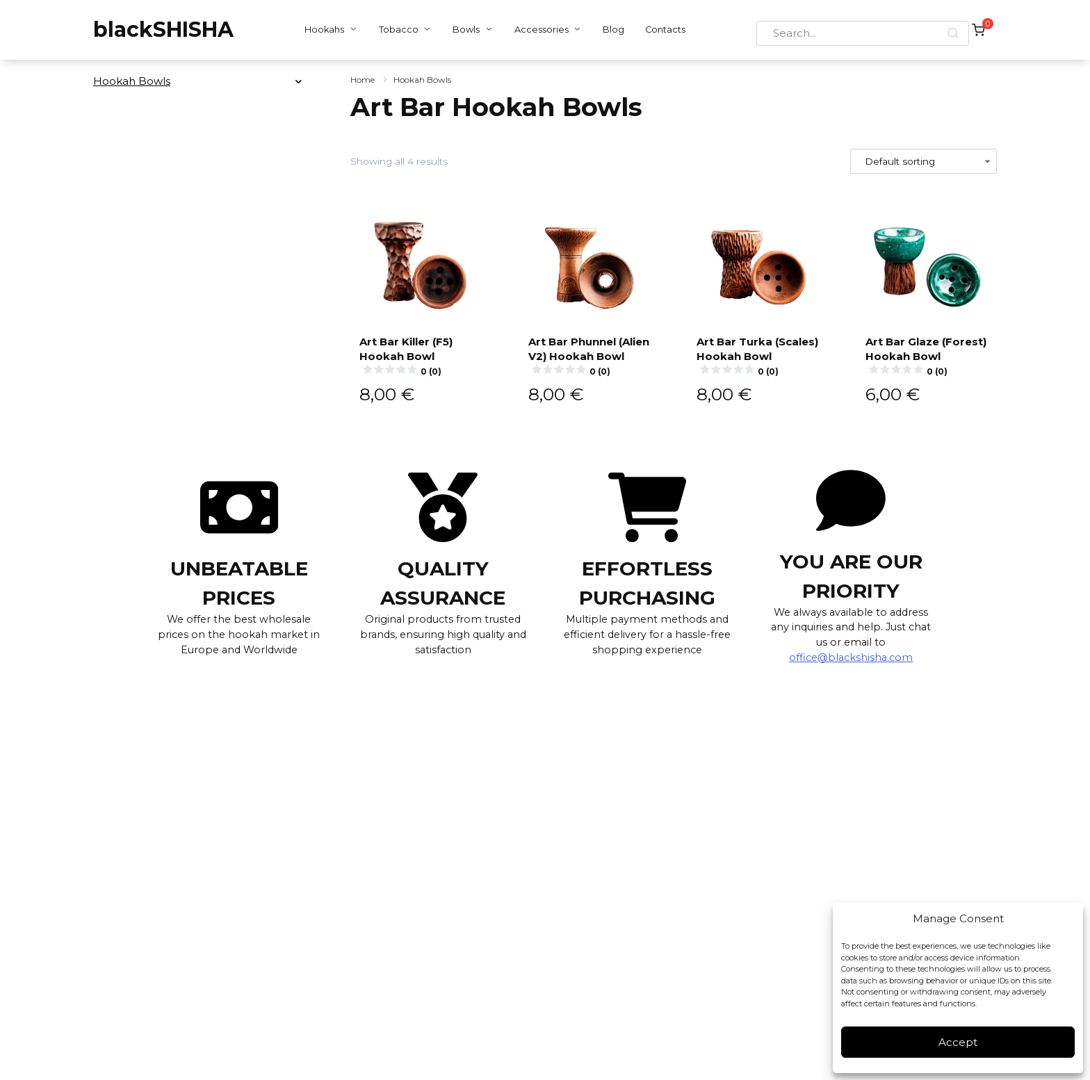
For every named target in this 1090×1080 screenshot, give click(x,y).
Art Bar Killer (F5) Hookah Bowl (421, 369)
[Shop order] (924, 161)
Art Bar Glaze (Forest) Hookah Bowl (927, 362)
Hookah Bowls (422, 79)
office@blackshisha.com (851, 672)
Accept (957, 1042)
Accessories (537, 29)
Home (362, 79)
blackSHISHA (163, 29)
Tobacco (395, 29)
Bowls (462, 29)
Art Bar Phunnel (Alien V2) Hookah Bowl (590, 362)
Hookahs (321, 29)
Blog (610, 29)
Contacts (662, 29)
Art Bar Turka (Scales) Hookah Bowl (758, 362)
